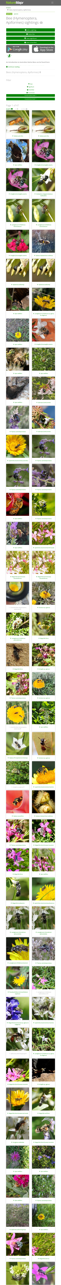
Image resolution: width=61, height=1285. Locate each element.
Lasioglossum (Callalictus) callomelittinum (18, 639)
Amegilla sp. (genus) (44, 669)
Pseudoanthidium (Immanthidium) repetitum (18, 993)
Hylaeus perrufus (18, 136)
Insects (8, 7)
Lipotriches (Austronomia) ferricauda (44, 547)
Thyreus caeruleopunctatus (18, 431)
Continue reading (13, 67)
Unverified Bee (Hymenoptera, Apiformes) (18, 608)
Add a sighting (30, 30)
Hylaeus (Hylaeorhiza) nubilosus (44, 255)
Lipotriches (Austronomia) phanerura (44, 903)
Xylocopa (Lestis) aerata (44, 402)
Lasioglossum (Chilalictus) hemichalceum (18, 225)
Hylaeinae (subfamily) (18, 284)
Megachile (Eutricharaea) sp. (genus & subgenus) (18, 1023)
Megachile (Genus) (44, 1258)
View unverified (30, 42)
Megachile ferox (44, 638)
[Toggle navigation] (52, 2)
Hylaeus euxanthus (18, 816)
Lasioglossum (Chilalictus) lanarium (18, 963)
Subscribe (30, 34)
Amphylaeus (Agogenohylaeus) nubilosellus (44, 195)
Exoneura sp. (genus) (44, 607)
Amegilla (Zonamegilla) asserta (44, 165)
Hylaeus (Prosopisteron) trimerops (18, 758)
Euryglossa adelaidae (18, 1142)
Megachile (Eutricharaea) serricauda (18, 1113)
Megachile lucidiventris (18, 903)
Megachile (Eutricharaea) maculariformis (18, 577)
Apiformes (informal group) (18, 1053)
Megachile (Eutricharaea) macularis (44, 845)
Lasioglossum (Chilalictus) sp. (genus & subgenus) (44, 314)
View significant (30, 38)
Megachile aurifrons (44, 1113)
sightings (9, 14)
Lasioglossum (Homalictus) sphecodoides (18, 933)
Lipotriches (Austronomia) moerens (44, 787)
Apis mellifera (18, 165)
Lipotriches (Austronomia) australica (18, 460)
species (16, 14)
